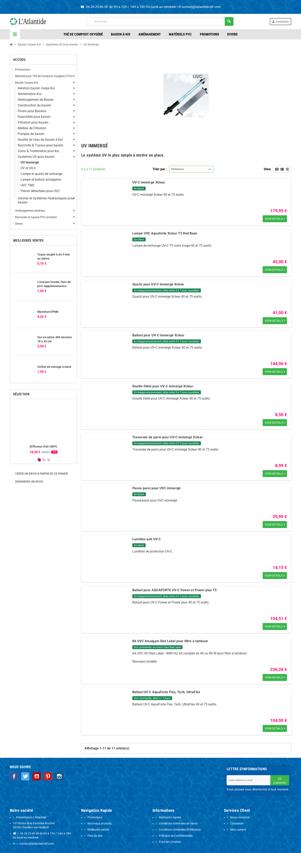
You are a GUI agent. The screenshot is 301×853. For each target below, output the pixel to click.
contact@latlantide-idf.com (201, 7)
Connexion (237, 823)
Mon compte (238, 829)
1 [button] (39, 459)
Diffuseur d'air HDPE (43, 446)
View (267, 169)
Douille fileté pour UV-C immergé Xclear (162, 386)
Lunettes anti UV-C (146, 539)
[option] (43, 428)
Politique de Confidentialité (175, 836)
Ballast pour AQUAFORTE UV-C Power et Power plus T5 (174, 590)
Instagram (58, 776)
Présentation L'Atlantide (30, 817)
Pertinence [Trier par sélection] (177, 169)
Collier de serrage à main (54, 366)
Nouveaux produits (99, 823)
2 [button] (43, 459)
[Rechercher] (160, 21)
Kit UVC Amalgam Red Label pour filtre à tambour (170, 641)
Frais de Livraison (169, 842)
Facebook (14, 776)
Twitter (25, 776)
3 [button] (48, 459)
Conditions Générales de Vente (177, 823)
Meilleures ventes (98, 829)
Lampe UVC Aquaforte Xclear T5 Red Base (164, 233)
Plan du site (94, 836)
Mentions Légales (169, 817)
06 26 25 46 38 (29, 833)
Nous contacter (240, 817)
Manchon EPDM (47, 311)
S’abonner (279, 780)
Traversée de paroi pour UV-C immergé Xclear (167, 437)
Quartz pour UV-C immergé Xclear (158, 284)
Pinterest (47, 776)
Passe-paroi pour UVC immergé (156, 488)
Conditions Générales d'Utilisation (179, 829)
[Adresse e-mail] (248, 780)
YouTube (36, 776)
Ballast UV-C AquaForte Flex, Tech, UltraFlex (166, 692)
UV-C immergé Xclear (148, 182)
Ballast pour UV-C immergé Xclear (158, 335)
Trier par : (160, 169)
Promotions (94, 817)
